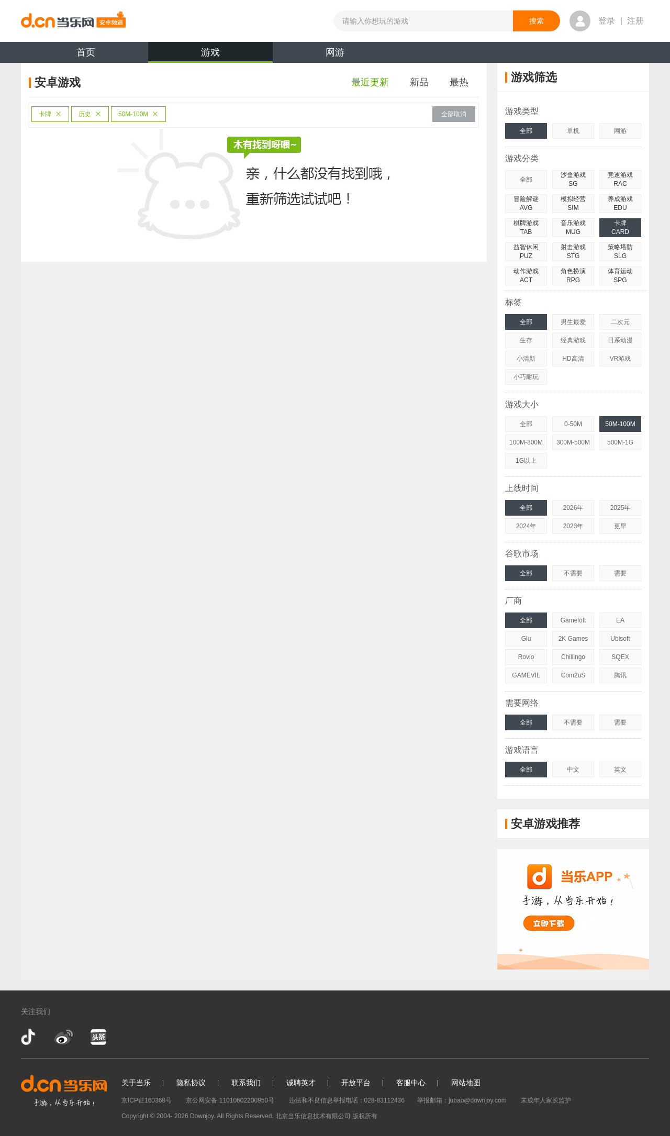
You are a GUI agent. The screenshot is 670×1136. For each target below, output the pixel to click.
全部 (526, 131)
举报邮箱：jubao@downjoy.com (462, 1100)
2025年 (620, 507)
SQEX (620, 657)
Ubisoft (620, 638)
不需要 (573, 573)
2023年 (573, 526)
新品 (419, 82)
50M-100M (138, 114)
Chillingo (573, 657)
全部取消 (453, 114)
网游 (335, 52)
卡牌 (50, 114)
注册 (635, 20)
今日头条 (98, 1037)
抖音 (29, 1037)
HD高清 (573, 358)
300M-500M (573, 442)
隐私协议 (191, 1082)
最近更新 (370, 82)
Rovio (526, 657)
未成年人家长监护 (546, 1100)
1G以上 (526, 460)
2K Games (573, 638)
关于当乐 (136, 1082)
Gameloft (573, 620)
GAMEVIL (526, 675)
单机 (573, 131)
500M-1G (620, 442)
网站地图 (466, 1082)
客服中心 (411, 1082)
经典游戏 (573, 340)
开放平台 (356, 1082)
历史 (90, 114)
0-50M (573, 424)
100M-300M (526, 442)
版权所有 (364, 1116)
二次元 (620, 322)
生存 (526, 340)
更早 (620, 526)
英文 (620, 769)
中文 (573, 769)
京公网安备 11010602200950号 (230, 1100)
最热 (459, 82)
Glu (526, 638)
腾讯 (620, 675)
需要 (620, 573)
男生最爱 (573, 322)
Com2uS (573, 675)
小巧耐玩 (526, 377)
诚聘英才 (301, 1082)
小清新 (526, 358)
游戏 (210, 55)
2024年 (526, 526)
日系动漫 (620, 340)
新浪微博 (63, 1037)
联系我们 (246, 1082)
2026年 (573, 507)
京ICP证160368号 (146, 1100)
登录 (606, 20)
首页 (85, 52)
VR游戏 (620, 358)
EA (620, 620)
